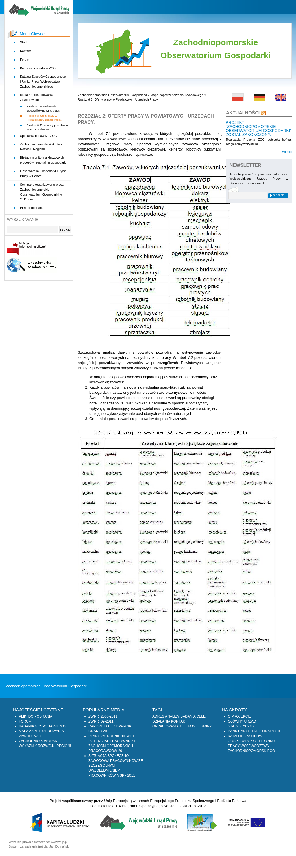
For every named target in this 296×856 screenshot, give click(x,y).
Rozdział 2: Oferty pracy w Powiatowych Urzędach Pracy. (118, 99)
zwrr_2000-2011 (102, 716)
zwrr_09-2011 (101, 721)
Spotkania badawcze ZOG (38, 136)
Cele (201, 716)
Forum (24, 59)
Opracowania (165, 726)
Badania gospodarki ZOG (38, 68)
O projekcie (239, 716)
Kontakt (25, 51)
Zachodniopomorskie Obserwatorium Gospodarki (112, 95)
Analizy (172, 716)
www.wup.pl (59, 842)
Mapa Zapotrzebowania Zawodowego (176, 95)
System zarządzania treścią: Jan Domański (39, 846)
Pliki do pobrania (31, 207)
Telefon (187, 726)
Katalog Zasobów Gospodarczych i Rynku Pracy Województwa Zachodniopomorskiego (43, 81)
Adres (158, 716)
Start (23, 42)
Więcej (287, 151)
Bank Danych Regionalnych (255, 731)
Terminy (204, 726)
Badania (187, 716)
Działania (161, 721)
